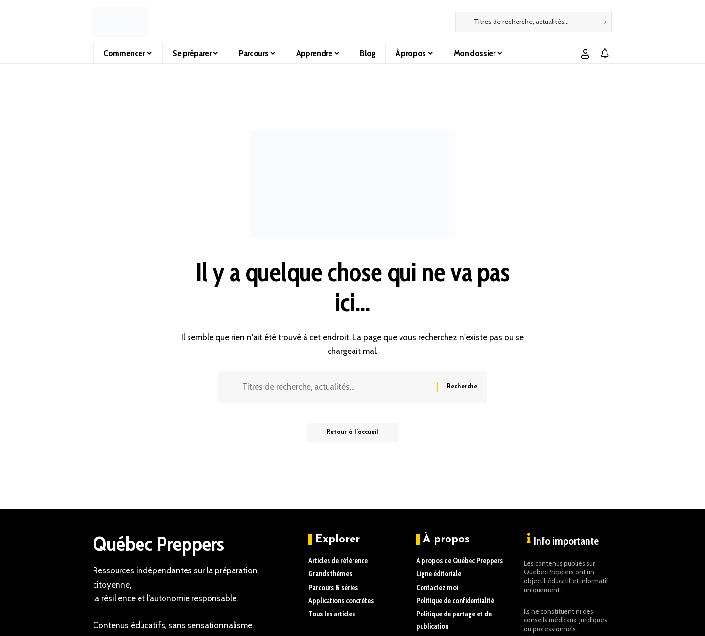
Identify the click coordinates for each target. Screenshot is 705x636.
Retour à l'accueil (352, 433)
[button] (585, 54)
